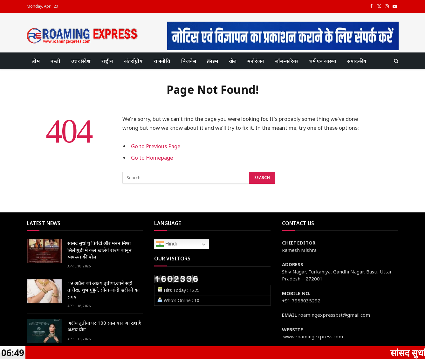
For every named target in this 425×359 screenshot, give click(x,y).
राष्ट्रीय (107, 61)
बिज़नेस (188, 61)
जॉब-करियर (286, 61)
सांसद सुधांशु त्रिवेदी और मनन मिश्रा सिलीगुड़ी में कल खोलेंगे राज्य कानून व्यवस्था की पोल (99, 250)
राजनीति (162, 61)
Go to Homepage (152, 157)
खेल (232, 61)
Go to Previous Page (155, 146)
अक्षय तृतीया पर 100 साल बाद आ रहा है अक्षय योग (104, 326)
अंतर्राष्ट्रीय (133, 61)
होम (36, 61)
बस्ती (55, 61)
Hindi (166, 244)
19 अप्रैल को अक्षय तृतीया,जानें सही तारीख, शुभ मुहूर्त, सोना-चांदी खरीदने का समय (103, 290)
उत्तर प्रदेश (81, 61)
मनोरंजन (255, 61)
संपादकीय (357, 61)
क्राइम (212, 61)
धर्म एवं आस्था (322, 61)
